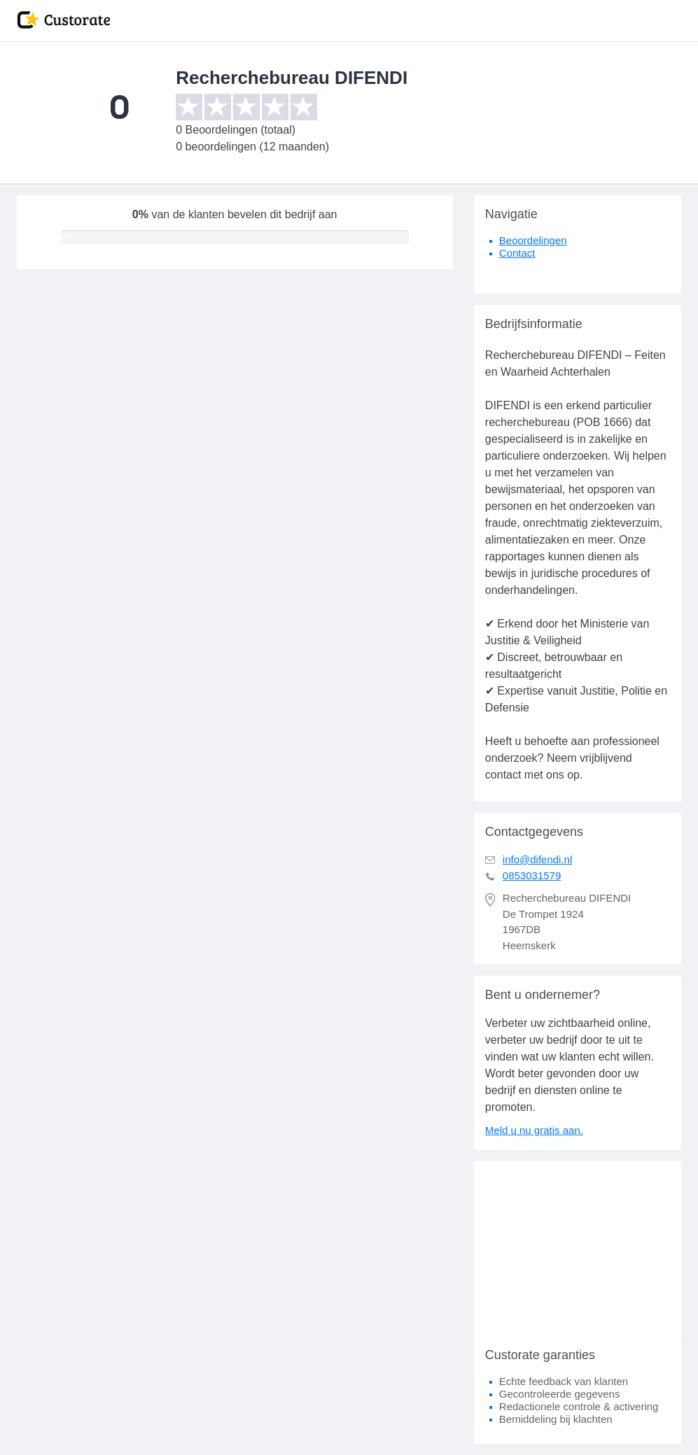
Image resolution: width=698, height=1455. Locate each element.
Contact (517, 253)
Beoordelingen (533, 240)
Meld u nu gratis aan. (534, 1130)
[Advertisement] (578, 1248)
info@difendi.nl (537, 859)
